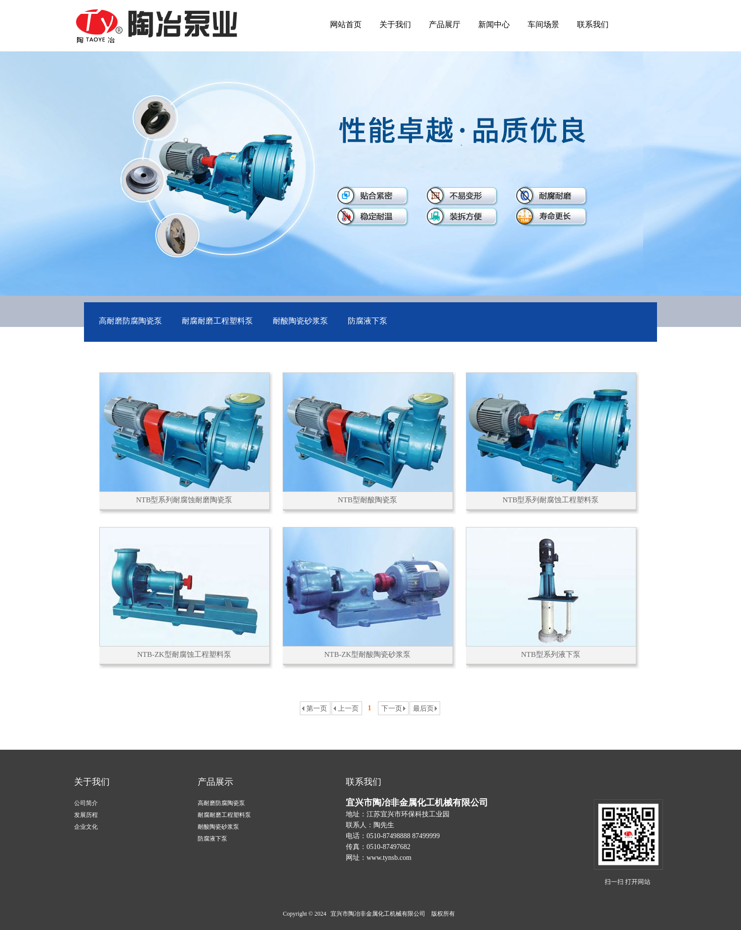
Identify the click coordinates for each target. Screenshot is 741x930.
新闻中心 (494, 24)
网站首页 (346, 24)
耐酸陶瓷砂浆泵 (300, 321)
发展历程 (86, 814)
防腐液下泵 (367, 321)
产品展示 (215, 782)
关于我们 (395, 24)
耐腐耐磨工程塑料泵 (217, 321)
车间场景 (543, 24)
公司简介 (86, 803)
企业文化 (86, 826)
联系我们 (593, 24)
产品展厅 (444, 24)
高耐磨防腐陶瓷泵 (130, 321)
